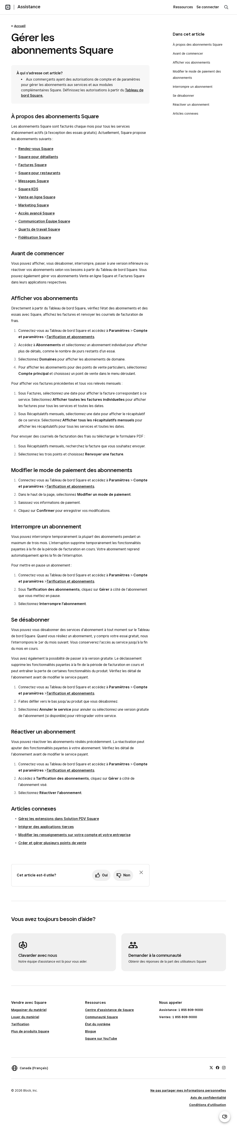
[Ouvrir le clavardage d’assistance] (224, 1116)
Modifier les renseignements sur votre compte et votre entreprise (74, 835)
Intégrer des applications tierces (46, 827)
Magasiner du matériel (29, 1010)
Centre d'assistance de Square (109, 1010)
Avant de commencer (188, 53)
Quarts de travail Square (39, 229)
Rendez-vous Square (35, 149)
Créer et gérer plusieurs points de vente (52, 843)
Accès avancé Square (36, 213)
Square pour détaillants (38, 157)
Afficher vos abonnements (191, 62)
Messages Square (33, 181)
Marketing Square (33, 205)
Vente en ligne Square (36, 197)
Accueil (20, 26)
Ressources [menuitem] (183, 7)
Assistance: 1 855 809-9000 (181, 1010)
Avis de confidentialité (208, 1097)
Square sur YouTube (101, 1038)
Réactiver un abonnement (191, 104)
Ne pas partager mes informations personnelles (188, 1090)
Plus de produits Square (30, 1031)
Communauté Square (101, 1017)
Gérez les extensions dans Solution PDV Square (58, 819)
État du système (97, 1024)
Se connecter (207, 7)
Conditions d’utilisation (207, 1105)
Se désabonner (183, 95)
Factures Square (32, 165)
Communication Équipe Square (44, 221)
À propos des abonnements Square (197, 44)
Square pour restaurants (39, 173)
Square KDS (28, 189)
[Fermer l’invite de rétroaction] (141, 872)
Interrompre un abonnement (193, 86)
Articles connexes (185, 113)
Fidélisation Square (34, 237)
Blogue (90, 1031)
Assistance (28, 6)
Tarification (20, 1024)
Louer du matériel (25, 1017)
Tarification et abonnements (70, 337)
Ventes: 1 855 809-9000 (178, 1017)
